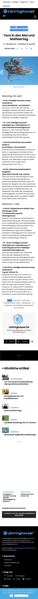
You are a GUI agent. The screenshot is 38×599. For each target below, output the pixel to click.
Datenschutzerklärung (21, 595)
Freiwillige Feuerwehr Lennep (11, 303)
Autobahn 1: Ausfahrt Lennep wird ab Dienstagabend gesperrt (9, 497)
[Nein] (35, 594)
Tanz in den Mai (19, 308)
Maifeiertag (8, 305)
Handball (13, 393)
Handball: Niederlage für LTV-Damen (20, 422)
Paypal (9, 579)
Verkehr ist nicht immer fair (27, 495)
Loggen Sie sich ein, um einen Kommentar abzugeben (19, 514)
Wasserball (14, 407)
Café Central (17, 300)
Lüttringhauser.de (11, 44)
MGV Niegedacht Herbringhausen (23, 305)
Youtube (28, 579)
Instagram (21, 576)
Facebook (10, 576)
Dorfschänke (26, 300)
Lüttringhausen (22, 27)
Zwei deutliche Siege (13, 410)
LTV (33, 303)
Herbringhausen (26, 303)
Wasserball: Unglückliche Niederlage (20, 434)
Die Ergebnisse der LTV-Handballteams (14, 397)
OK (11, 595)
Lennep (13, 27)
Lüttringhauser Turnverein (19, 30)
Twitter (18, 579)
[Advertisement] (19, 462)
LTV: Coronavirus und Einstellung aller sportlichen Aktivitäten (18, 383)
